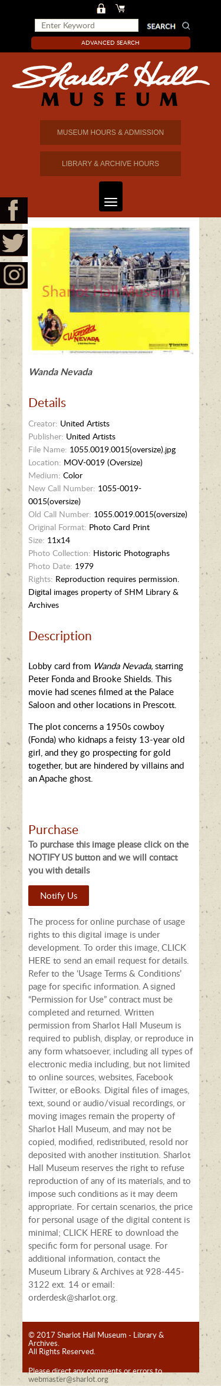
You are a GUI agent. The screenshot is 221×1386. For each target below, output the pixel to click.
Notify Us (58, 895)
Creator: (43, 423)
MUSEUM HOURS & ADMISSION (110, 132)
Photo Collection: (59, 552)
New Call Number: (61, 488)
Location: (44, 462)
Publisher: (46, 436)
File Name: (47, 449)
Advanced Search (110, 42)
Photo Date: (50, 565)
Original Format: (57, 526)
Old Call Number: (59, 514)
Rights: (40, 578)
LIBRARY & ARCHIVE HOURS (110, 164)
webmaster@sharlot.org (68, 1379)
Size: (36, 539)
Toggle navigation (108, 196)
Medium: (44, 475)
